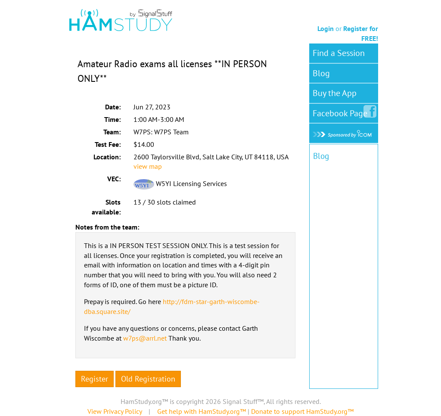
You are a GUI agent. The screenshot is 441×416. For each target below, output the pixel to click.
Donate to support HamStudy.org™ (302, 411)
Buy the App (335, 93)
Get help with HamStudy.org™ (201, 411)
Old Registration (148, 379)
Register (94, 379)
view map (148, 166)
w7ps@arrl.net (145, 338)
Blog (321, 73)
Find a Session (339, 53)
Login (325, 28)
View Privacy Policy (114, 411)
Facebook (342, 111)
